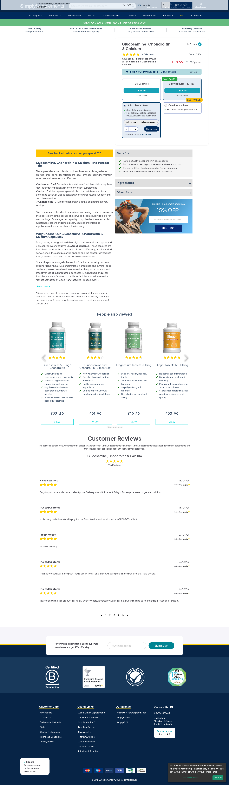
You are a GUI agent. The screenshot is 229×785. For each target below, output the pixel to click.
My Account (46, 712)
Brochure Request (87, 727)
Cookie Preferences (50, 732)
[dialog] (197, 772)
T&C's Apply (193, 72)
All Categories (35, 15)
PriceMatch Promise (88, 751)
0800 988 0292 (162, 713)
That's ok (217, 777)
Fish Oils (92, 15)
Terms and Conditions (51, 736)
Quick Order (197, 15)
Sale (182, 15)
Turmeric (132, 15)
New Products (149, 15)
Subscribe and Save (88, 717)
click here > (145, 134)
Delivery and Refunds (50, 722)
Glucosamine (74, 15)
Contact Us (45, 717)
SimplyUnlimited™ (87, 722)
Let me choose (190, 777)
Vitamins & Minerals (111, 15)
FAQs (42, 727)
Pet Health (168, 15)
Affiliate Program (86, 741)
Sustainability (84, 732)
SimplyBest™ (123, 717)
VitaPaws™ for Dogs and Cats (131, 712)
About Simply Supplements (91, 712)
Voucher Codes (86, 746)
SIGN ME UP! (168, 228)
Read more (43, 286)
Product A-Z (55, 15)
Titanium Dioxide (86, 736)
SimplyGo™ (123, 722)
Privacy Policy (47, 741)
